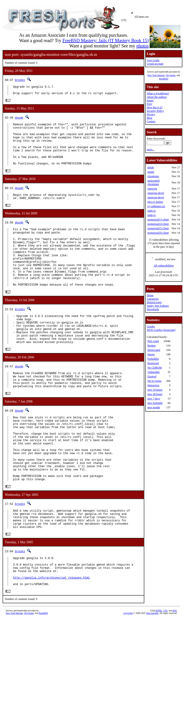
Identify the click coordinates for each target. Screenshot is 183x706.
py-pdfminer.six (156, 206)
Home (150, 295)
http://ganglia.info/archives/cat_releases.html (51, 637)
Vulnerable (154, 372)
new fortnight (155, 403)
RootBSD (163, 78)
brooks (20, 80)
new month (154, 407)
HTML (159, 671)
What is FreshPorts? (158, 93)
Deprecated (154, 350)
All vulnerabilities (164, 265)
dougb (19, 120)
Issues (150, 100)
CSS (165, 671)
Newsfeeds (153, 309)
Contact (151, 121)
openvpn (152, 188)
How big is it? (155, 107)
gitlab (151, 167)
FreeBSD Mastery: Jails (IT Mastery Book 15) (105, 40)
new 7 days (154, 398)
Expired (152, 376)
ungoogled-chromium (154, 182)
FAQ (149, 104)
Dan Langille (152, 674)
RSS (175, 671)
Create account (155, 63)
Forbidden (153, 358)
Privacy (151, 114)
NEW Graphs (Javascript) (161, 330)
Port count (153, 341)
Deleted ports (154, 302)
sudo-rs (152, 210)
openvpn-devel (156, 193)
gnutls (151, 171)
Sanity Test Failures (158, 305)
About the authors (157, 97)
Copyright (128, 674)
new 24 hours (155, 389)
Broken (152, 345)
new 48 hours (155, 394)
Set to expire (155, 381)
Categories (153, 298)
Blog (149, 118)
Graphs (151, 326)
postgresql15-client (158, 228)
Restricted (153, 363)
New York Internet (155, 75)
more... (151, 149)
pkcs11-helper (155, 201)
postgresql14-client (158, 224)
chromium (153, 176)
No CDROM (155, 367)
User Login (153, 60)
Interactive (153, 385)
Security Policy (155, 111)
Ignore (151, 354)
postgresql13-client (158, 219)
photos (142, 45)
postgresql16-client (158, 232)
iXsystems (171, 75)
